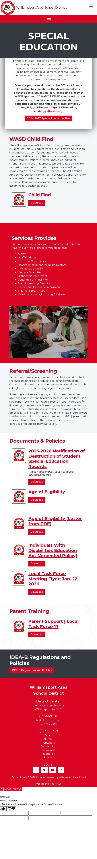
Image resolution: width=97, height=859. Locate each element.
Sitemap (48, 757)
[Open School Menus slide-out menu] (11, 789)
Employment (48, 750)
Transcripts (48, 742)
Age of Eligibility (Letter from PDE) (55, 521)
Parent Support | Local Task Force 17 (53, 624)
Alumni (47, 739)
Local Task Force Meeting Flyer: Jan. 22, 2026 (53, 578)
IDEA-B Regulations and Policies (31, 670)
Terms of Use (19, 777)
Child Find (39, 194)
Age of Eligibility (46, 491)
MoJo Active (55, 783)
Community (48, 746)
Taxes (47, 735)
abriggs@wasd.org (49, 111)
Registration (48, 753)
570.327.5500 (49, 724)
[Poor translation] (11, 808)
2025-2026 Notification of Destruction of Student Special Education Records (56, 458)
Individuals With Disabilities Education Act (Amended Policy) (52, 550)
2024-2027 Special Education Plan (48, 118)
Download (37, 203)
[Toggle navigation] (91, 8)
